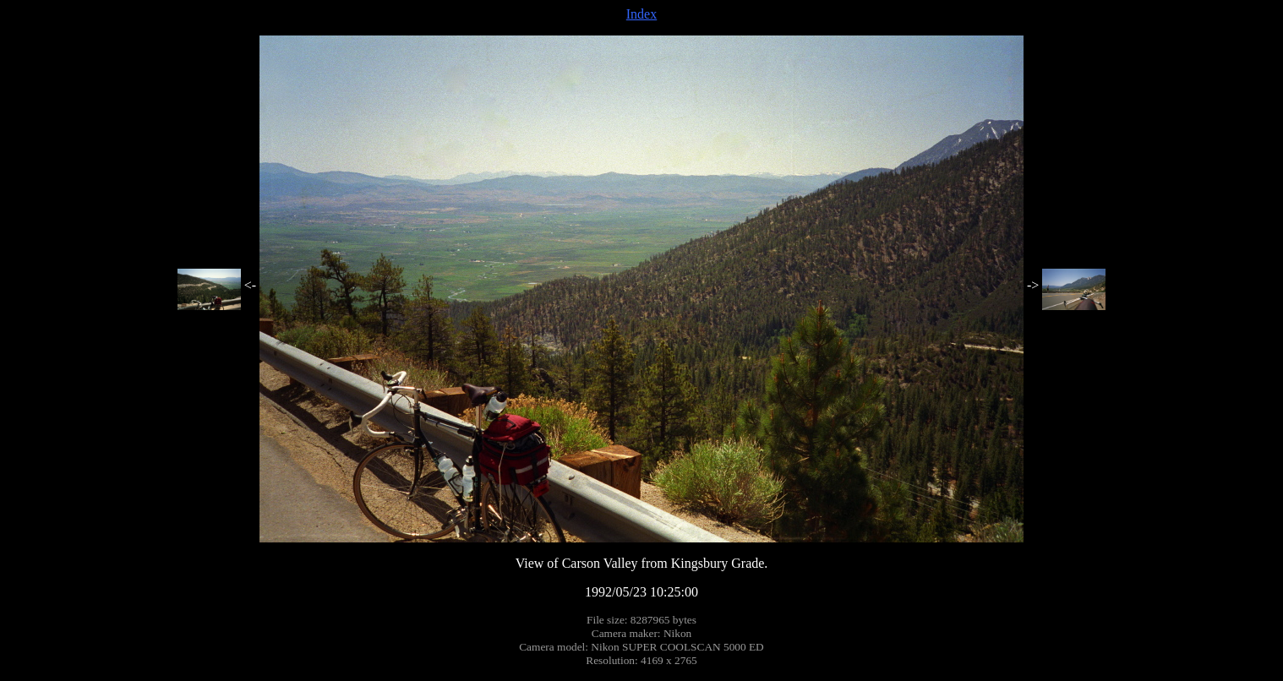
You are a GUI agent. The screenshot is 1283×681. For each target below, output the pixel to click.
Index (641, 14)
